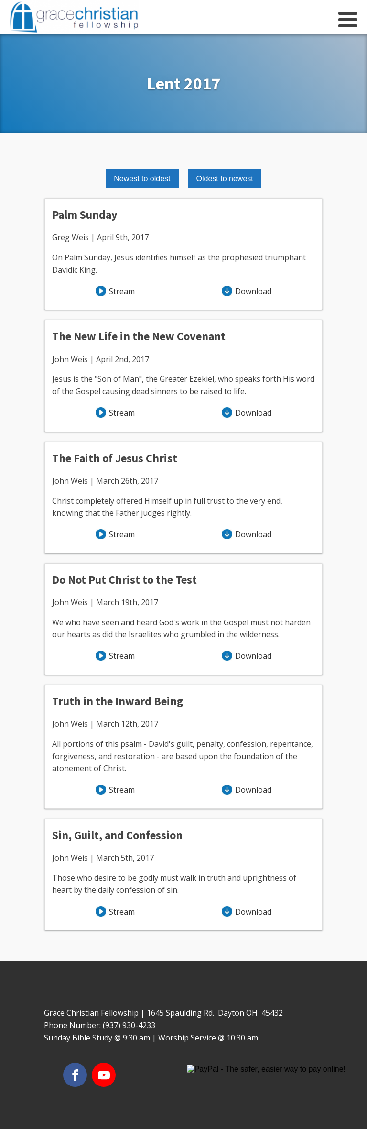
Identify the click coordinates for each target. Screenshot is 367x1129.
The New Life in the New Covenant (139, 336)
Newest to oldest (142, 179)
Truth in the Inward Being (117, 701)
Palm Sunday (85, 214)
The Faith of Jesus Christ (114, 458)
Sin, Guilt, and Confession (117, 835)
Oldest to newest (224, 179)
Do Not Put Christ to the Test (124, 579)
